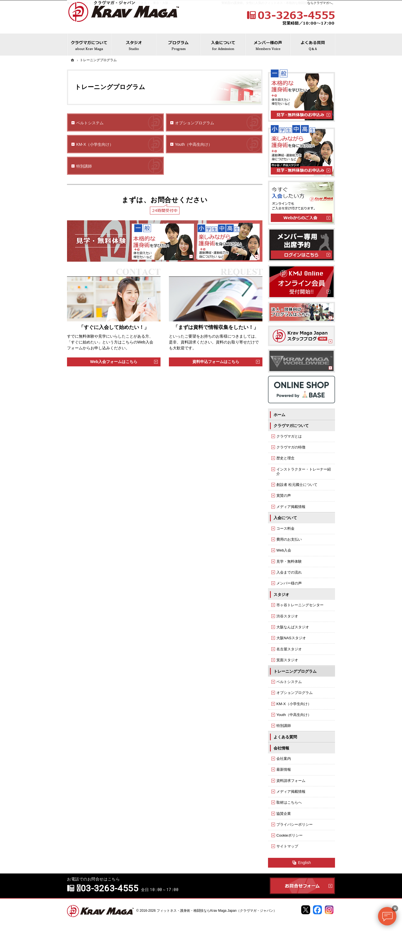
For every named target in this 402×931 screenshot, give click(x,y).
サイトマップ (287, 846)
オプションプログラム (194, 123)
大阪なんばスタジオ (292, 627)
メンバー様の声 (289, 583)
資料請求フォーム (290, 781)
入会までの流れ (289, 572)
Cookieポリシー (289, 835)
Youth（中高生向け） (293, 715)
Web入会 (283, 550)
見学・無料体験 (289, 561)
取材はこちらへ (289, 802)
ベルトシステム (90, 123)
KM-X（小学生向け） (293, 704)
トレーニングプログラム (295, 671)
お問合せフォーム (302, 885)
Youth (193, 144)
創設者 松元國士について (296, 485)
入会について (285, 517)
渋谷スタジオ (287, 616)
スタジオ (281, 594)
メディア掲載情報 (290, 507)
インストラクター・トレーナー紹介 (303, 471)
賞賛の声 (283, 495)
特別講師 (84, 166)
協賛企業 (283, 813)
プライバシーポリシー (294, 824)
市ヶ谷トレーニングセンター (300, 605)
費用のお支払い (289, 539)
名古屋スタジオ (289, 649)
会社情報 (281, 748)
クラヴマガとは (289, 436)
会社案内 (283, 758)
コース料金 (285, 528)
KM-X (94, 144)
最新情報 (283, 769)
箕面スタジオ (287, 660)
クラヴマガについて (291, 425)
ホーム (279, 414)
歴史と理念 (285, 458)
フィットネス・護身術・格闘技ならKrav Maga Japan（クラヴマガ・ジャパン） (217, 911)
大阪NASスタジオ (291, 638)
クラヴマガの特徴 (290, 447)
